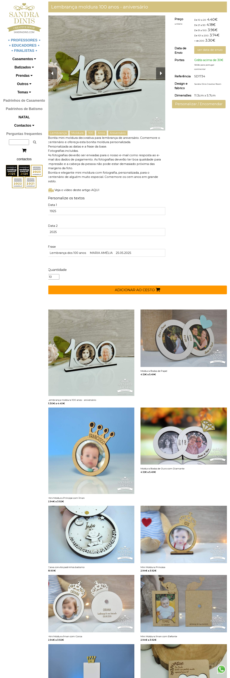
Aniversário (121, 133)
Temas (24, 92)
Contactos (24, 125)
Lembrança (61, 133)
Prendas (24, 76)
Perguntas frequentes (24, 134)
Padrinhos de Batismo (24, 109)
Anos (105, 133)
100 (94, 133)
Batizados (24, 67)
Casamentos (24, 59)
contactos (24, 159)
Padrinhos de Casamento (24, 100)
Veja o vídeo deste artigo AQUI (77, 190)
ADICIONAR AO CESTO (139, 289)
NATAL (24, 117)
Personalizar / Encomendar (200, 104)
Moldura (81, 133)
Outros (24, 84)
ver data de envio (211, 50)
